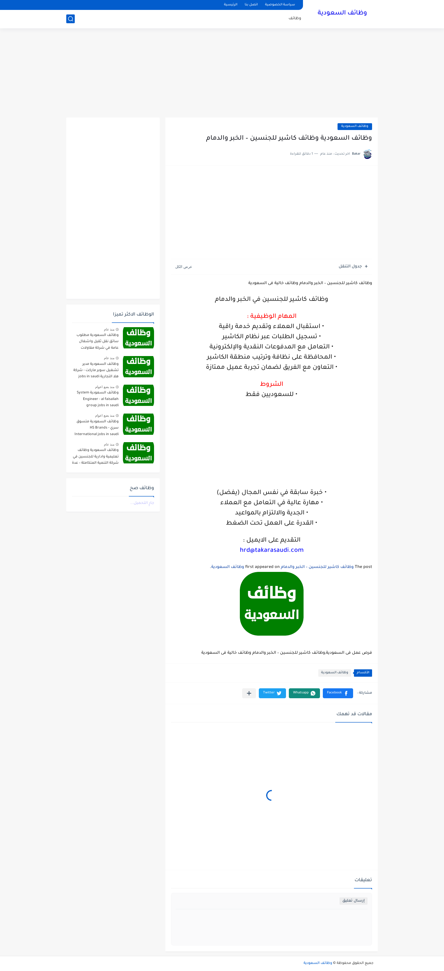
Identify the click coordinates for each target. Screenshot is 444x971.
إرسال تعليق (353, 901)
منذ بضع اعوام (104, 387)
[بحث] (70, 18)
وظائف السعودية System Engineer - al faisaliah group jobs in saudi (98, 399)
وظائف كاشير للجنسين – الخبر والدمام (317, 567)
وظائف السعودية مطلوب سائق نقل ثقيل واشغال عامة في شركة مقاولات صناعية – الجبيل (97, 342)
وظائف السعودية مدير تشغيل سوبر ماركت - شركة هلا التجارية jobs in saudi (96, 370)
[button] (338, 693)
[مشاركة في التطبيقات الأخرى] (249, 693)
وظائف (295, 18)
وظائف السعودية (342, 13)
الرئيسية (230, 5)
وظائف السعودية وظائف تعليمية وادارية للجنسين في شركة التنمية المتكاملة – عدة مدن (95, 457)
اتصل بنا (251, 5)
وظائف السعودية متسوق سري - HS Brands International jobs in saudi (96, 428)
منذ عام (109, 329)
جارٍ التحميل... (142, 503)
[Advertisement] (222, 73)
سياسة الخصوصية (280, 5)
